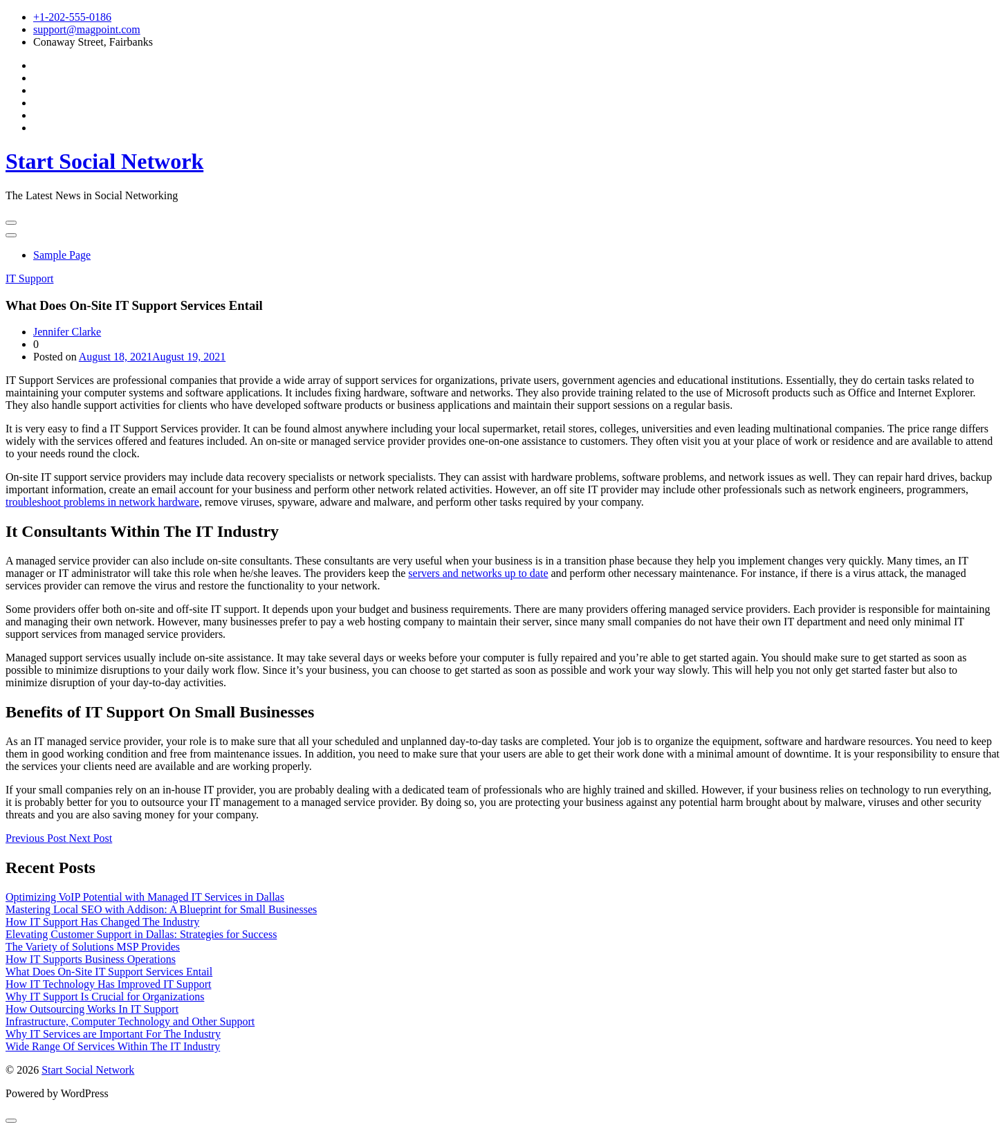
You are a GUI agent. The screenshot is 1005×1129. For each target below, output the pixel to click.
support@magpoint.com (86, 29)
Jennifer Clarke (67, 332)
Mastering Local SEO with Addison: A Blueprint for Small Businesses (161, 909)
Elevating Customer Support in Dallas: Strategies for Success (141, 934)
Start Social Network (104, 161)
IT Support (29, 278)
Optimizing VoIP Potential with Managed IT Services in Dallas (145, 897)
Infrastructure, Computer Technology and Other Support (130, 1021)
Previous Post (37, 838)
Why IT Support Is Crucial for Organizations (105, 996)
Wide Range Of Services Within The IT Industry (113, 1046)
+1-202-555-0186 (72, 17)
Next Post (91, 838)
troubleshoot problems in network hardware (102, 502)
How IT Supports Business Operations (91, 959)
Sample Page (62, 255)
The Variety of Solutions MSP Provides (93, 947)
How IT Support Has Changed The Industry (102, 922)
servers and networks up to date (478, 573)
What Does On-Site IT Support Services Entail (109, 971)
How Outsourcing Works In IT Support (92, 1009)
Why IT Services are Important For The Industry (113, 1034)
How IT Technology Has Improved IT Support (109, 984)
